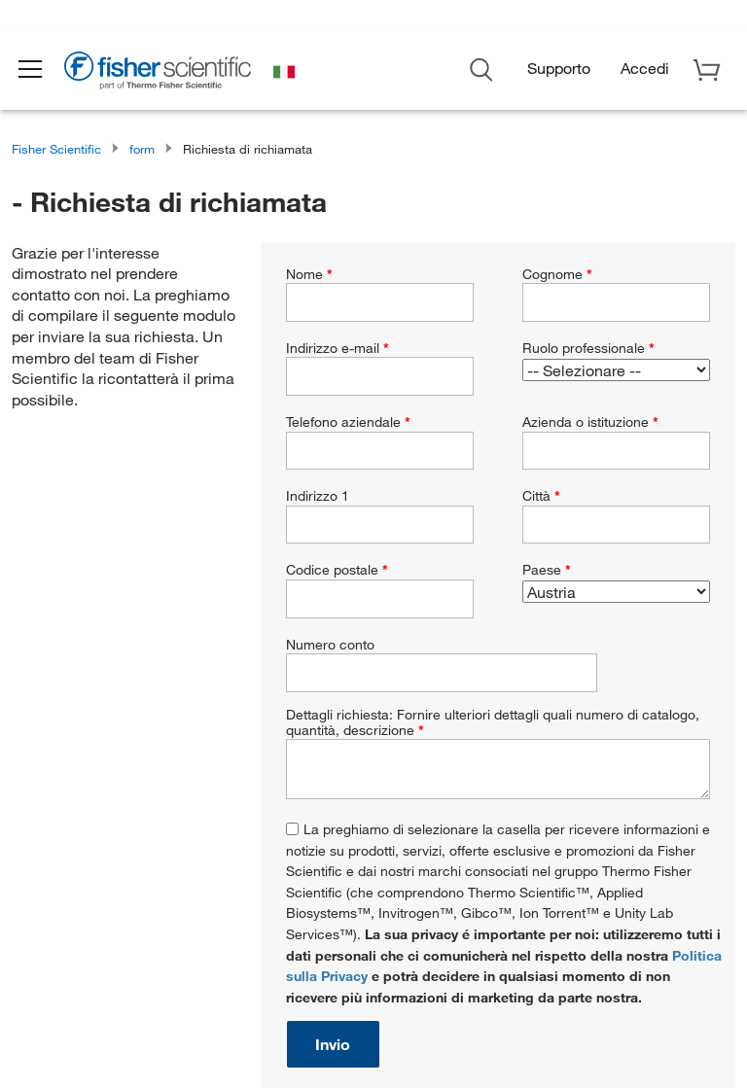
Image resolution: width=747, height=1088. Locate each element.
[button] (41, 74)
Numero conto (330, 644)
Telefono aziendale (348, 422)
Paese (546, 570)
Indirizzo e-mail (337, 348)
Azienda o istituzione (590, 422)
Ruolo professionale (588, 348)
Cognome (557, 274)
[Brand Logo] (170, 77)
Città (541, 496)
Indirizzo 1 (317, 496)
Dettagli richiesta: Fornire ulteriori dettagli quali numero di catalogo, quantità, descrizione (492, 722)
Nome (309, 274)
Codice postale (337, 570)
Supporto (558, 71)
